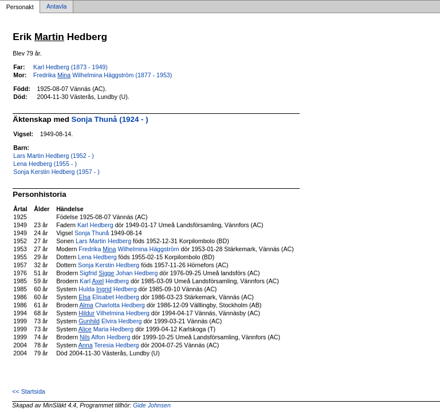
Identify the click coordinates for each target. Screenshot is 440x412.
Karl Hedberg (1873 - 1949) (70, 67)
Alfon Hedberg (105, 337)
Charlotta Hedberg (111, 305)
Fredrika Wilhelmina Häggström (128, 248)
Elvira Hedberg (110, 321)
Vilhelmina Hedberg (114, 313)
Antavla (56, 6)
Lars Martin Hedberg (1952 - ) (53, 155)
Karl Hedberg (95, 224)
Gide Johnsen (152, 405)
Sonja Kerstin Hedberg (108, 265)
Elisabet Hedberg (108, 297)
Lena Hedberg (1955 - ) (45, 163)
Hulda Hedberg (107, 289)
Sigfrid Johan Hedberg (119, 273)
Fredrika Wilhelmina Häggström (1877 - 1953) (102, 75)
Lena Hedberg (97, 256)
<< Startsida (28, 391)
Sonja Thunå (91, 232)
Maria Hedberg (106, 329)
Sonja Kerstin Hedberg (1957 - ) (56, 171)
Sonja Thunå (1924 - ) (110, 119)
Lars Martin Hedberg (103, 240)
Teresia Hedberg (108, 345)
